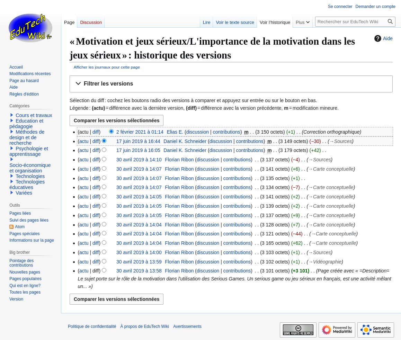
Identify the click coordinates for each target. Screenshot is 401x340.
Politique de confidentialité (92, 326)
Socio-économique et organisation (30, 167)
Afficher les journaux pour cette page (107, 67)
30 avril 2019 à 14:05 (139, 196)
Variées (24, 193)
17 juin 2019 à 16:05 (138, 150)
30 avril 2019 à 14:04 (139, 224)
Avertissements (187, 326)
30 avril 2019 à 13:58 (139, 271)
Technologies (30, 176)
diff (95, 132)
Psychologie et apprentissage (28, 151)
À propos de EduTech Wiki (144, 326)
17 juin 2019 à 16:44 (138, 141)
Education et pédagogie (26, 123)
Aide (383, 38)
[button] (231, 84)
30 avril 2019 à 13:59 (139, 262)
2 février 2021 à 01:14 (139, 132)
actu (83, 141)
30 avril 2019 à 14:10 (139, 159)
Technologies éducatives (27, 184)
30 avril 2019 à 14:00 (139, 252)
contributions (226, 132)
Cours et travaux (34, 115)
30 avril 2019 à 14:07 (139, 169)
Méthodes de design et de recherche (26, 137)
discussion (197, 132)
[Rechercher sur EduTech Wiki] (355, 22)
